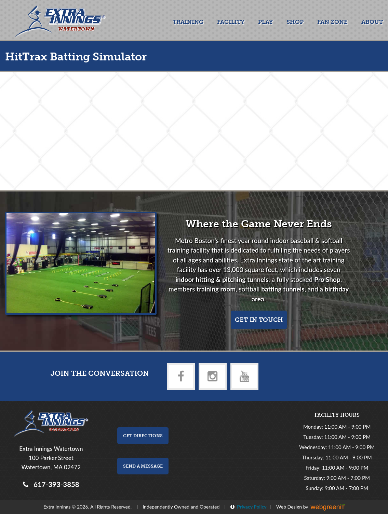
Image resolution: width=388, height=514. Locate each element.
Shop (295, 22)
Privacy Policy (250, 507)
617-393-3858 (54, 484)
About (372, 22)
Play (265, 22)
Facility (230, 22)
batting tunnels (282, 289)
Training (188, 22)
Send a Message (143, 466)
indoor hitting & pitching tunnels (221, 279)
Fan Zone (332, 22)
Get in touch (259, 320)
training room (216, 289)
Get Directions (143, 435)
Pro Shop (327, 279)
